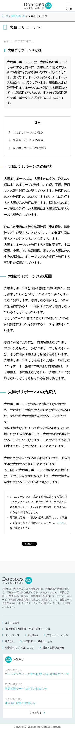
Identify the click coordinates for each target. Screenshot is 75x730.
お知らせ (14, 659)
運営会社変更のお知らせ (20, 703)
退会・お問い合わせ (53, 647)
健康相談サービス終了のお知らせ (26, 688)
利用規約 (33, 635)
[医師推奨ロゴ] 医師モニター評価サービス (27, 629)
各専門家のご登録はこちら (37, 641)
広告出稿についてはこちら (19, 647)
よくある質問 (12, 622)
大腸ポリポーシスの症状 (28, 132)
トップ (4, 16)
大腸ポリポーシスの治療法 (29, 147)
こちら (60, 522)
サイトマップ (12, 635)
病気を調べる (18, 16)
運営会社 (10, 641)
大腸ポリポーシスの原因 (28, 140)
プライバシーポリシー (59, 635)
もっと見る (35, 712)
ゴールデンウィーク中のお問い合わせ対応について (37, 674)
